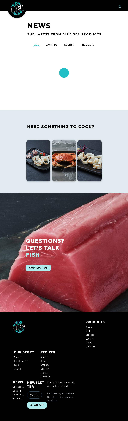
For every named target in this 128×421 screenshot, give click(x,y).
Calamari (90, 347)
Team (17, 365)
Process (18, 357)
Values (17, 369)
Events (69, 45)
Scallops (90, 335)
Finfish (89, 343)
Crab (88, 331)
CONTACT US (38, 268)
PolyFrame (68, 393)
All (35, 45)
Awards (51, 45)
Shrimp (89, 327)
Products (88, 45)
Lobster (90, 339)
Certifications (21, 361)
